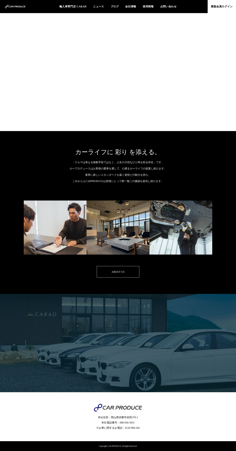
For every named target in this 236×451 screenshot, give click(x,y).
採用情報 (148, 6)
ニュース (98, 6)
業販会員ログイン (222, 6)
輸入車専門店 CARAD (73, 6)
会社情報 (130, 6)
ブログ (115, 6)
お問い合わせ (168, 6)
